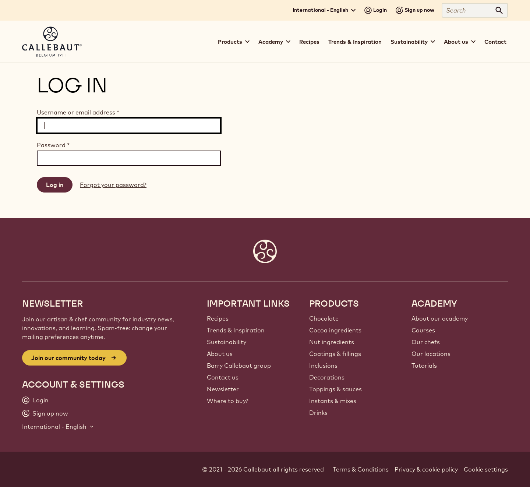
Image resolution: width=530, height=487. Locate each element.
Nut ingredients (331, 342)
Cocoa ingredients (335, 330)
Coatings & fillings (335, 353)
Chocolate (324, 318)
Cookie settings (486, 469)
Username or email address (78, 112)
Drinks (318, 412)
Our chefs (425, 342)
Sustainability (226, 342)
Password (53, 145)
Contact (495, 41)
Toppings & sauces (335, 389)
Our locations (431, 353)
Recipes (309, 41)
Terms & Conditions (361, 469)
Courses (423, 330)
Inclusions (323, 365)
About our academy (439, 318)
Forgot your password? (113, 184)
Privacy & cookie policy (426, 469)
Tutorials (424, 365)
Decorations (326, 377)
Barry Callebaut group (239, 365)
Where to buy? (227, 401)
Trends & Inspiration (355, 41)
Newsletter (223, 389)
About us (220, 353)
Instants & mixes (332, 401)
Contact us (223, 377)
